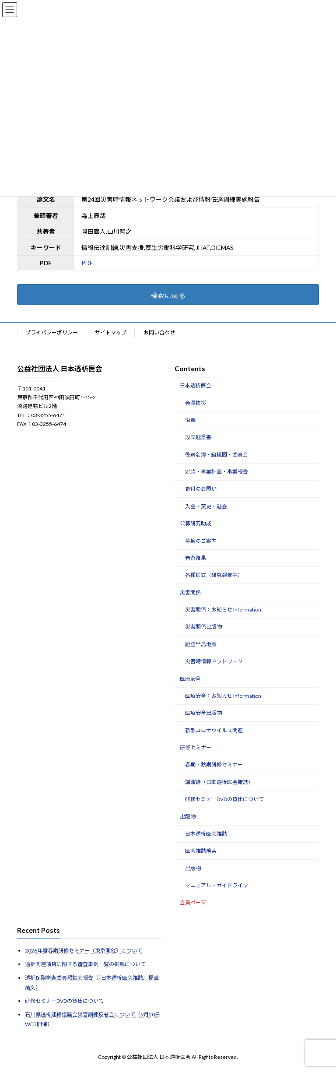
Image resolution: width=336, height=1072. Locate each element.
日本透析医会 (195, 385)
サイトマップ (110, 332)
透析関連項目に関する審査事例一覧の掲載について (85, 964)
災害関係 (190, 592)
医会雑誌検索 (201, 851)
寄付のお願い (201, 489)
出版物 (188, 816)
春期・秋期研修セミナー (214, 765)
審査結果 (195, 558)
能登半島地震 (201, 644)
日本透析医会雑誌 (206, 833)
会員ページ (193, 903)
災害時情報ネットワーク (214, 661)
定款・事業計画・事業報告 (216, 471)
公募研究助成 (195, 523)
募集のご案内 (201, 541)
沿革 (190, 420)
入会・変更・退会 (206, 506)
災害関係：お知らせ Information (223, 609)
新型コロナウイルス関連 (214, 730)
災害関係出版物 (203, 627)
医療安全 (190, 678)
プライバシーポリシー (51, 332)
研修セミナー (195, 747)
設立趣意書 (198, 437)
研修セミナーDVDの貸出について (224, 799)
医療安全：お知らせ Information (223, 695)
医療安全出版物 (203, 713)
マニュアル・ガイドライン (216, 885)
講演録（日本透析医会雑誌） (219, 782)
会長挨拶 (195, 403)
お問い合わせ (159, 332)
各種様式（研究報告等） (214, 575)
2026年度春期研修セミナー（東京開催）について (83, 950)
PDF (87, 263)
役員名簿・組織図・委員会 (216, 454)
